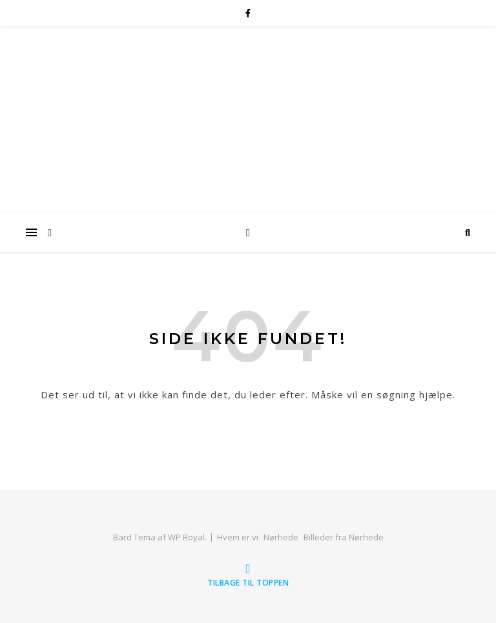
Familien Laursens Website (248, 97)
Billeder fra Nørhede (344, 537)
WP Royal (186, 537)
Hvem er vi (237, 537)
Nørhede (281, 537)
